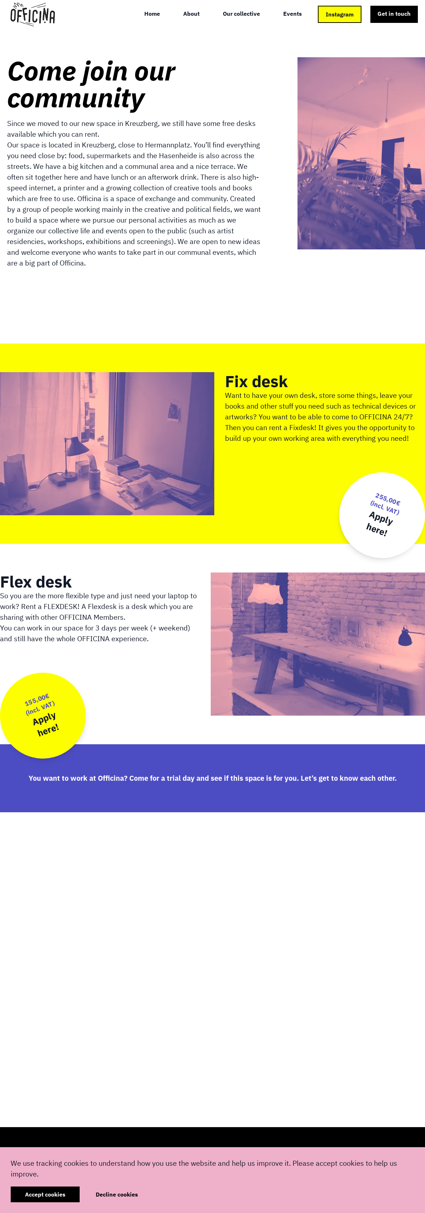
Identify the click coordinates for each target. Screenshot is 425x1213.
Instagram (340, 14)
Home (152, 13)
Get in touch (394, 13)
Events (292, 13)
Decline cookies (117, 1194)
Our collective (241, 13)
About (191, 13)
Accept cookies (45, 1194)
